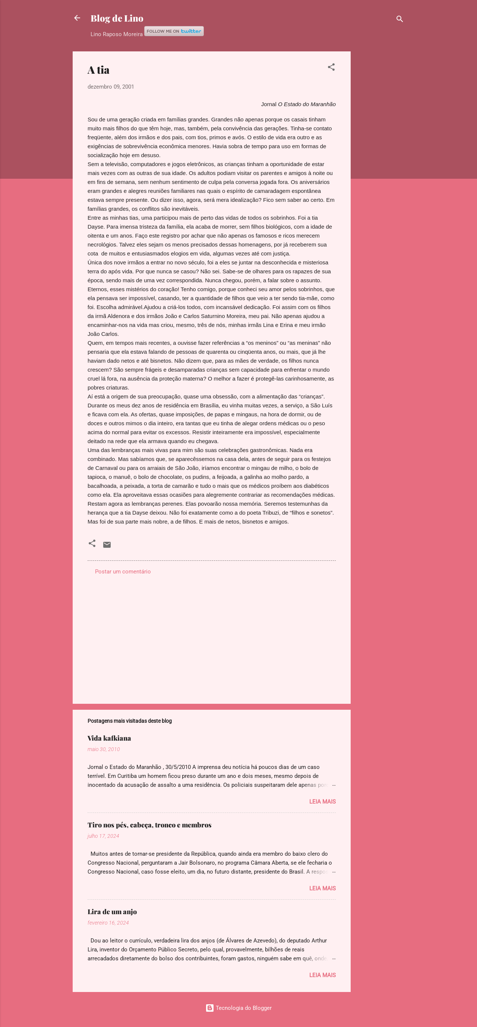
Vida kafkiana (109, 737)
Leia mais (322, 801)
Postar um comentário (123, 571)
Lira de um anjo (112, 911)
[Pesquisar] (399, 20)
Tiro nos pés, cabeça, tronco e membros (150, 824)
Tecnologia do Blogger (238, 1007)
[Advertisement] (380, 163)
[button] (331, 68)
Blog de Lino (117, 18)
